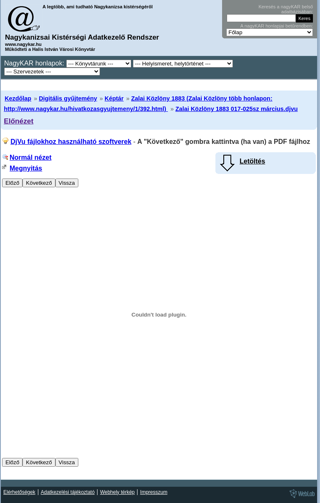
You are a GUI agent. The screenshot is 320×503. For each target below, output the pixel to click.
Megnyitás (26, 168)
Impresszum (153, 492)
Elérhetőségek (19, 492)
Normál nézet (30, 157)
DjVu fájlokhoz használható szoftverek (70, 141)
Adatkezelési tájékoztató (68, 492)
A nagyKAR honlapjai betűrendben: (276, 25)
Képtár (114, 98)
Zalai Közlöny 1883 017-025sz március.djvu (236, 109)
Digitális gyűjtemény (68, 98)
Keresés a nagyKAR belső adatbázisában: (285, 9)
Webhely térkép (117, 492)
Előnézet (18, 121)
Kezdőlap (18, 98)
